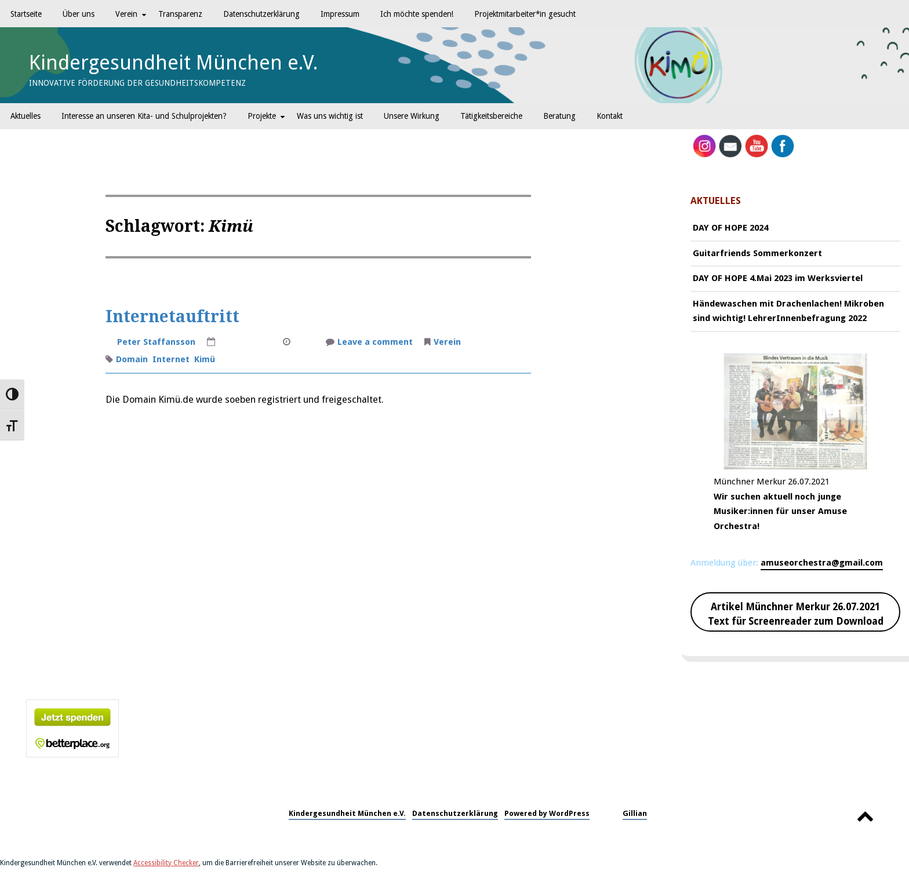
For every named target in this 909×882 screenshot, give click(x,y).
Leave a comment (375, 343)
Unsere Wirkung (411, 116)
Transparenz (180, 14)
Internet (171, 359)
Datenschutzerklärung (261, 14)
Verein (126, 14)
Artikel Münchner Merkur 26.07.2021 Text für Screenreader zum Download (795, 614)
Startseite (26, 14)
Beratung (559, 116)
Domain (132, 359)
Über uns (78, 14)
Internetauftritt (172, 316)
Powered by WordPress (547, 813)
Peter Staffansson (156, 342)
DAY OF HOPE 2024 (730, 228)
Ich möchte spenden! (416, 14)
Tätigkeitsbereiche (491, 116)
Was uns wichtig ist (330, 116)
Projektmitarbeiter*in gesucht (525, 14)
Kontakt (610, 116)
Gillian (635, 813)
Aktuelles (25, 116)
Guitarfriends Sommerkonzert (757, 253)
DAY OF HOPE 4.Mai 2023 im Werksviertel (778, 278)
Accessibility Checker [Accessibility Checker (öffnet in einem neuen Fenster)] (166, 863)
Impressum (340, 14)
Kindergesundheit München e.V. (173, 62)
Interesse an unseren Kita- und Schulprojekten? (144, 116)
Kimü (204, 359)
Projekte (262, 116)
